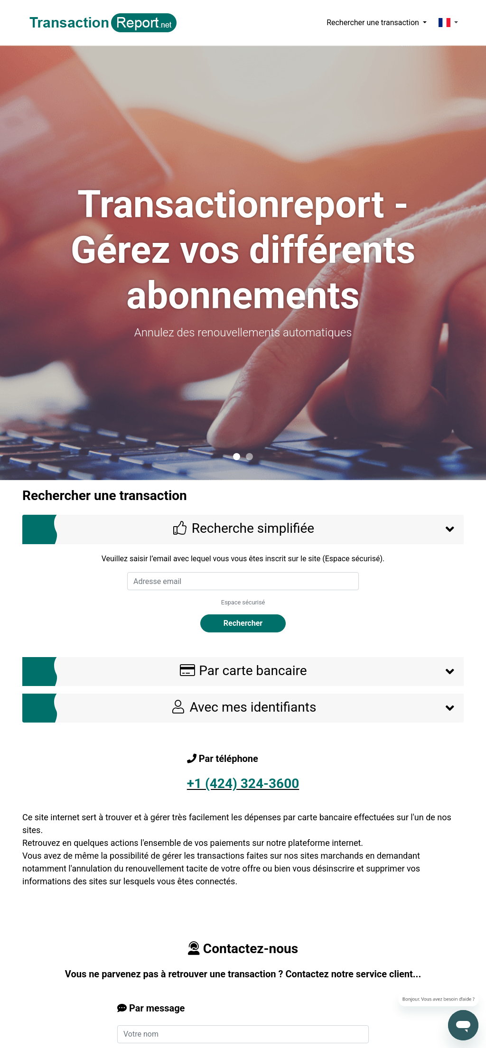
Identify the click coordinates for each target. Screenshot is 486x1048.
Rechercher (243, 623)
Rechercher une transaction (374, 22)
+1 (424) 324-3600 (243, 783)
